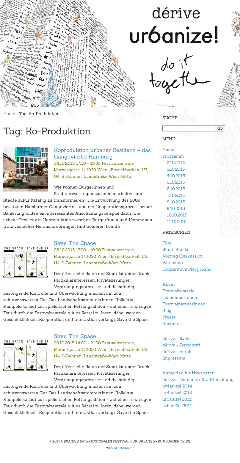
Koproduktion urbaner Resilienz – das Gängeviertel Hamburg (102, 153)
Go (220, 128)
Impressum (173, 358)
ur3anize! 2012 (177, 399)
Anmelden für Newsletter (188, 373)
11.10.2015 (176, 221)
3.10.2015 (176, 169)
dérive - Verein (177, 351)
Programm (173, 156)
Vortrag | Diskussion (182, 256)
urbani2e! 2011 (177, 405)
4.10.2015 (176, 175)
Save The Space (75, 243)
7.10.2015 (176, 195)
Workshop (172, 262)
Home (9, 113)
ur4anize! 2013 (177, 392)
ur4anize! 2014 (177, 386)
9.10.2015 (176, 208)
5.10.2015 (176, 182)
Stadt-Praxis (175, 249)
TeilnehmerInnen (179, 297)
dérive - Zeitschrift (181, 345)
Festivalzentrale (178, 291)
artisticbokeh (124, 448)
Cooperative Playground (187, 269)
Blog (167, 310)
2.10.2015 (176, 162)
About (168, 284)
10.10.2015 (177, 215)
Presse (169, 317)
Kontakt (170, 323)
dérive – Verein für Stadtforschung (198, 379)
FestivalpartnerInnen (184, 304)
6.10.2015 (176, 189)
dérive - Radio (176, 338)
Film (166, 243)
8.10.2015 (176, 202)
